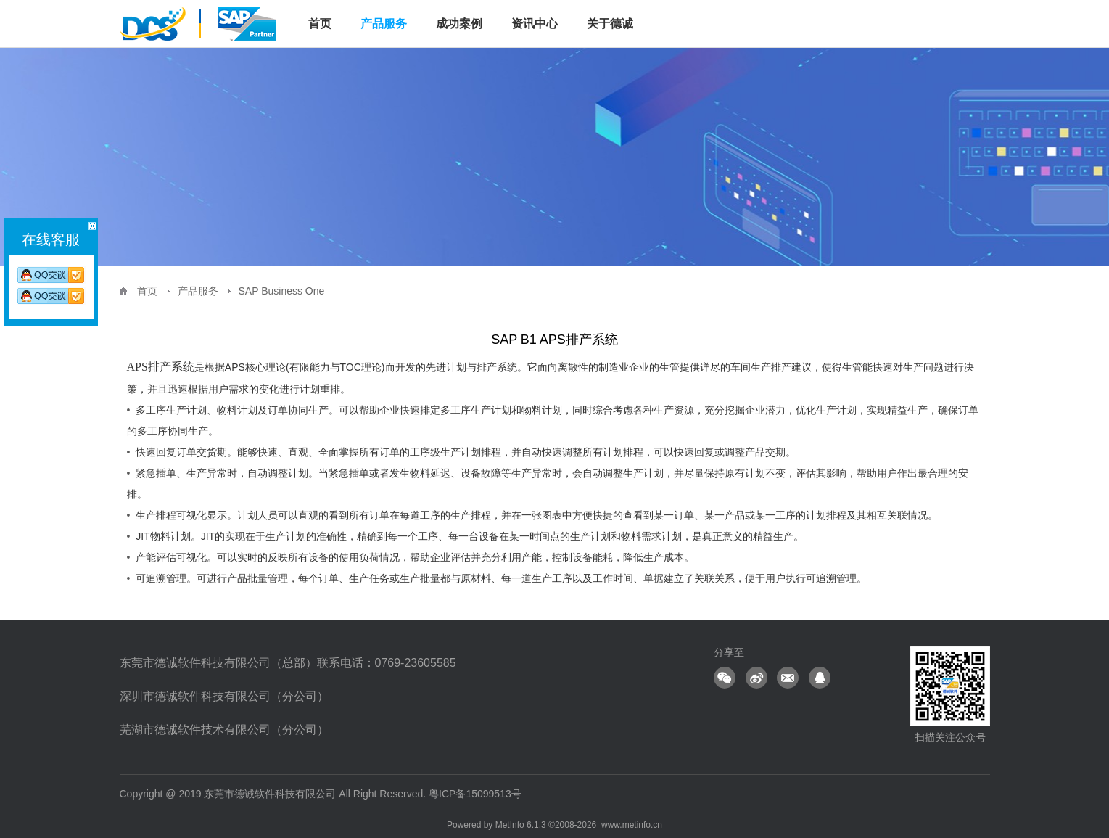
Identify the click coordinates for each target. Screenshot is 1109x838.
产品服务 (383, 23)
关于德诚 (610, 23)
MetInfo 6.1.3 (520, 825)
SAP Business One (282, 291)
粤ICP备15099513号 (475, 794)
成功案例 (459, 23)
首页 (147, 291)
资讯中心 (534, 23)
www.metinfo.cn (631, 825)
